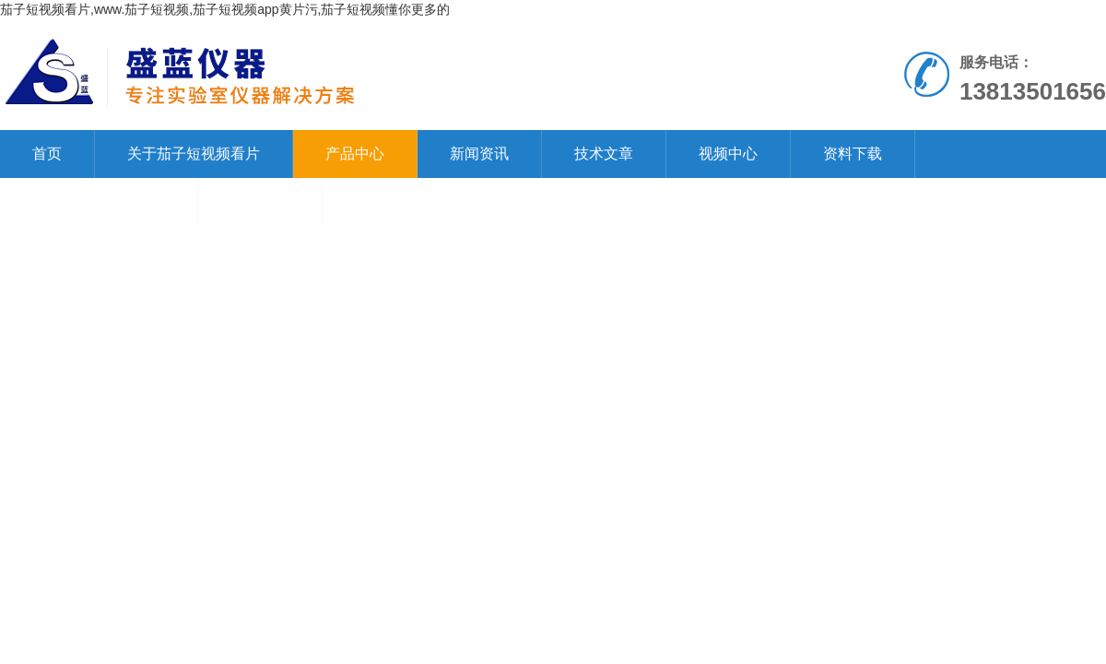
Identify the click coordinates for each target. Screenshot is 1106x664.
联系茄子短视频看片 (98, 201)
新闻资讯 (479, 153)
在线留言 (259, 201)
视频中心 (728, 153)
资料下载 (852, 153)
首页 (47, 153)
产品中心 (354, 153)
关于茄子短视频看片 (193, 153)
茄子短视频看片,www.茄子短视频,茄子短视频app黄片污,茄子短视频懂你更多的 (225, 9)
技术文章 (603, 153)
